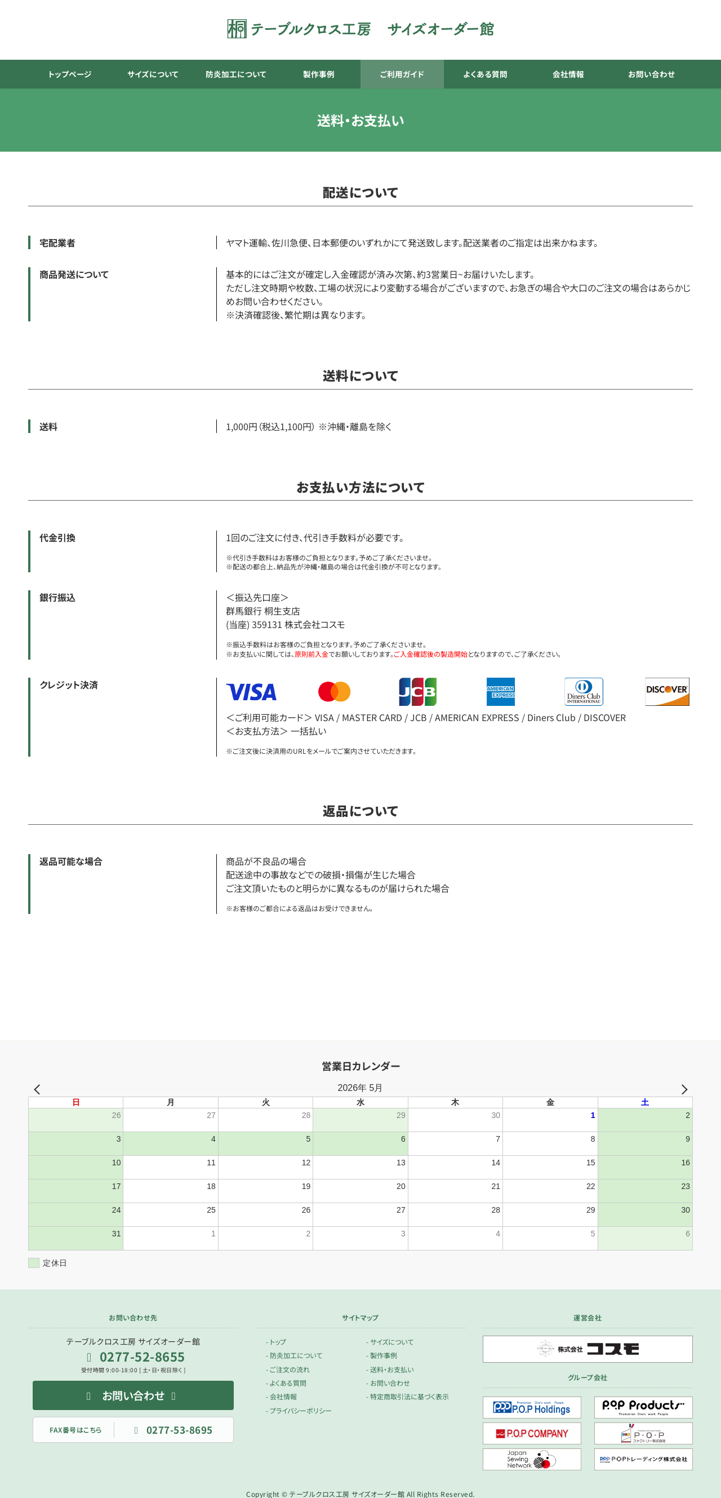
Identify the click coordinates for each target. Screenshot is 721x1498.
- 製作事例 (381, 1355)
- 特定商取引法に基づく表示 (407, 1396)
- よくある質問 (286, 1382)
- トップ (276, 1341)
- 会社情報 (281, 1396)
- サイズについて (389, 1341)
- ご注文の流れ (288, 1368)
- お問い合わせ (388, 1382)
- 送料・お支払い (389, 1368)
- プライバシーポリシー (299, 1410)
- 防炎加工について (294, 1355)
